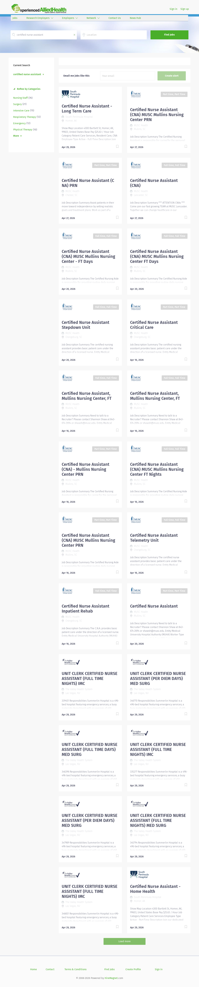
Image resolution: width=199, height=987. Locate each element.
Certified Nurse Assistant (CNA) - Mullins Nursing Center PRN (85, 469)
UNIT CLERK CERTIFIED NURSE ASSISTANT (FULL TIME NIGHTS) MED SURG (158, 820)
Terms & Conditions (75, 969)
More (16, 135)
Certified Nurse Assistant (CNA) (154, 183)
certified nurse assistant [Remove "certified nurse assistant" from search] (27, 74)
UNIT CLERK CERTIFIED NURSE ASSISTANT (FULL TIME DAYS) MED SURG (89, 749)
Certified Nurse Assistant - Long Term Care (87, 109)
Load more (124, 941)
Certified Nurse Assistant (154, 606)
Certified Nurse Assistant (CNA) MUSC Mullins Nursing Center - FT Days (88, 256)
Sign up (184, 8)
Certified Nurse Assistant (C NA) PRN (88, 183)
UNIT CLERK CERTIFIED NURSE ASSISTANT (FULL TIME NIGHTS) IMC (89, 678)
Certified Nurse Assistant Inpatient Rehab (85, 609)
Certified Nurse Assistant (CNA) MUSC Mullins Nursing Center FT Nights (157, 469)
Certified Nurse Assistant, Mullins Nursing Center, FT (86, 396)
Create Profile (133, 969)
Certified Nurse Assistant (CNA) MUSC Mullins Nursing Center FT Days (157, 256)
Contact (50, 969)
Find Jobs (169, 34)
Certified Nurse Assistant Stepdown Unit (85, 325)
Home (33, 969)
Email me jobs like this (76, 75)
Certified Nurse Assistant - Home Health (155, 889)
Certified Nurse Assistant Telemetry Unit (154, 538)
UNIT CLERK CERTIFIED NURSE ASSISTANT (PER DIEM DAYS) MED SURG (158, 678)
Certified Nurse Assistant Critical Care (154, 325)
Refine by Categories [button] (28, 88)
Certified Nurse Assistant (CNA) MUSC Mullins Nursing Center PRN (157, 114)
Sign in (173, 8)
